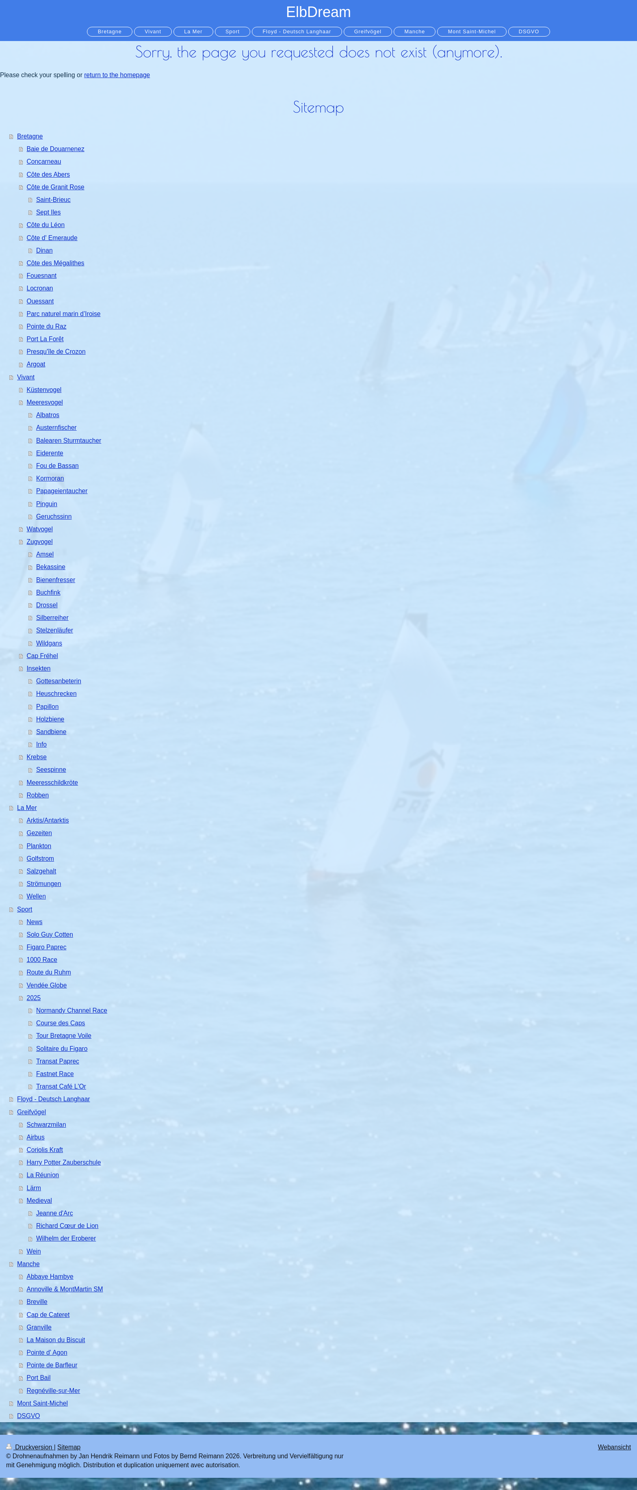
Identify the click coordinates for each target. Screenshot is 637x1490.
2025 (34, 997)
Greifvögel (31, 1112)
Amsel (45, 554)
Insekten (39, 668)
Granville (39, 1327)
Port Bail (39, 1377)
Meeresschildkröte (52, 782)
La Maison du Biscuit (56, 1339)
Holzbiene (50, 719)
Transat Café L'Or (61, 1086)
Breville (37, 1301)
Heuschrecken (56, 693)
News (35, 921)
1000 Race (42, 959)
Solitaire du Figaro (62, 1048)
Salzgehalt (41, 871)
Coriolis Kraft (45, 1149)
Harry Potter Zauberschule (64, 1162)
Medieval (39, 1200)
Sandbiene (51, 731)
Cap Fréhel (42, 655)
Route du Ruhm (49, 972)
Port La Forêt (45, 339)
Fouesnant (42, 275)
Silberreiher (52, 617)
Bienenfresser (55, 579)
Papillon (47, 706)
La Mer (27, 807)
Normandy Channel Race (71, 1010)
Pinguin (46, 503)
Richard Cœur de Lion (67, 1225)
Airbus (36, 1137)
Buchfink (48, 592)
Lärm (34, 1188)
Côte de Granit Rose (55, 187)
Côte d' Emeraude (52, 237)
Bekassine (50, 566)
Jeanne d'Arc (54, 1213)
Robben (38, 795)
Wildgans (49, 643)
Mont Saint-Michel (42, 1403)
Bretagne (30, 136)
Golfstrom (40, 858)
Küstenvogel (44, 389)
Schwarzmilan (46, 1124)
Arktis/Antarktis (48, 820)
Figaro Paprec (47, 947)
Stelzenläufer (54, 630)
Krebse (37, 757)
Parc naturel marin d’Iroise (64, 313)
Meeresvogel (45, 402)
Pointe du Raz (47, 326)
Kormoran (50, 478)
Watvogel (40, 529)
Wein (34, 1251)
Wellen (36, 896)
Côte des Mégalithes (55, 263)
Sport (24, 909)
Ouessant (40, 301)
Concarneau (44, 161)
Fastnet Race (55, 1073)
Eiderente (49, 453)
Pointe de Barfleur (52, 1365)
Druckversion (30, 1447)
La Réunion (43, 1175)
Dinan (44, 250)
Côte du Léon (46, 224)
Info (41, 744)
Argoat (36, 364)
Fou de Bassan (57, 465)
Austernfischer (56, 427)
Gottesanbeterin (58, 681)
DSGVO (28, 1415)
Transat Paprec (57, 1061)
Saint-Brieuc (53, 199)
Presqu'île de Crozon (56, 351)
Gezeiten (39, 832)
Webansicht (614, 1447)
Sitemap (68, 1447)
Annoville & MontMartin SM (65, 1289)
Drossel (47, 605)
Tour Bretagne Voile (63, 1035)
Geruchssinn (54, 516)
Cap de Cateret (48, 1314)
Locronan (40, 288)
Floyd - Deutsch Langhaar (53, 1099)
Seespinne (51, 769)
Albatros (47, 414)
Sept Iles (48, 212)
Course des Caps (60, 1023)
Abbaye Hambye (50, 1276)
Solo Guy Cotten (50, 934)
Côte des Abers (48, 174)
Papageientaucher (62, 490)
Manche (28, 1263)
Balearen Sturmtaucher (68, 440)
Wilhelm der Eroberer (66, 1238)
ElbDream (318, 12)
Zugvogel (40, 541)
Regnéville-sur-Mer (53, 1390)
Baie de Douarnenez (55, 148)
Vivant (26, 377)
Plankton (39, 845)
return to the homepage (117, 74)
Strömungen (44, 883)
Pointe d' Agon (47, 1352)
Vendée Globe (47, 985)
